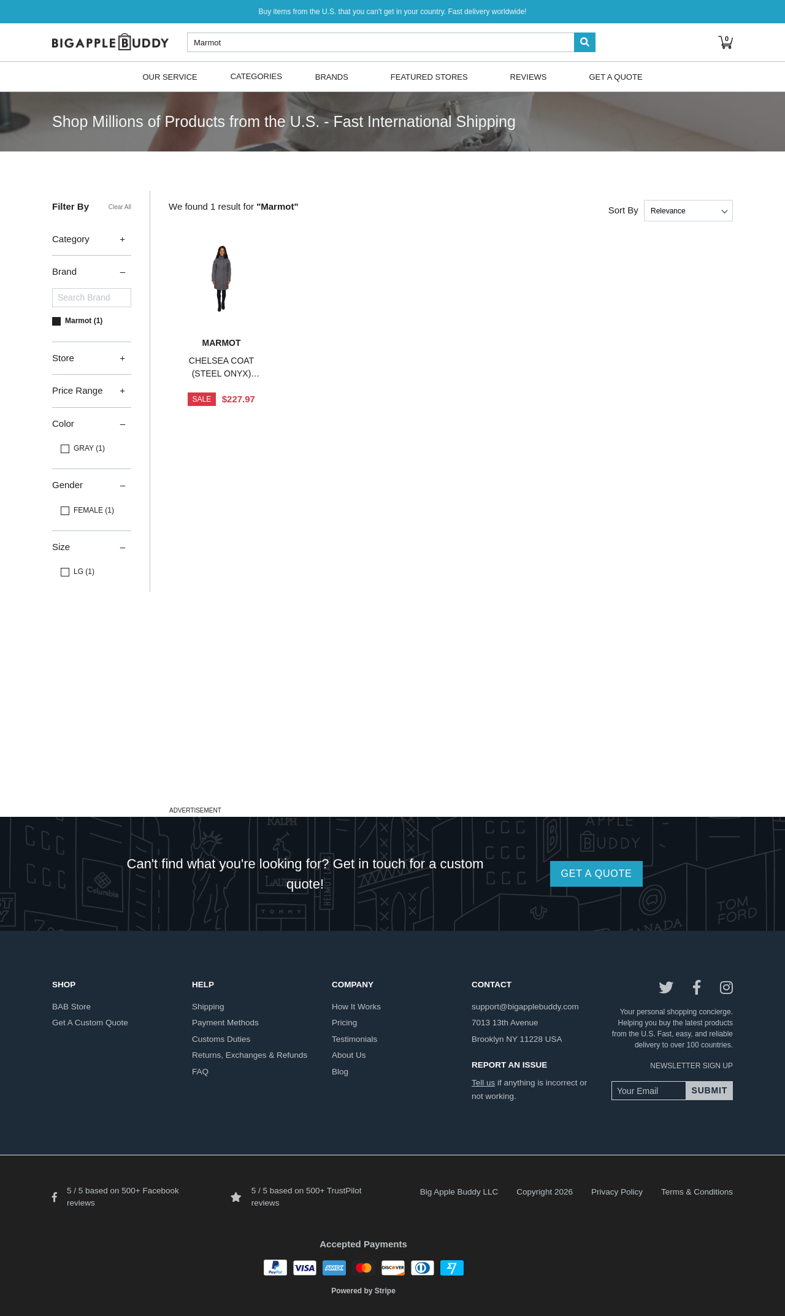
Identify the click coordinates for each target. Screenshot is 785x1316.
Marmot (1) (83, 320)
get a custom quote (90, 1022)
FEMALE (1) (94, 510)
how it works (356, 1006)
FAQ (200, 1071)
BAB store (71, 1006)
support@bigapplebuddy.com (525, 1006)
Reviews (528, 76)
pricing (344, 1022)
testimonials (354, 1039)
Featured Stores (429, 76)
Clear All (120, 207)
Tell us (483, 1082)
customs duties (221, 1039)
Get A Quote (615, 76)
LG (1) (84, 571)
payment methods (225, 1022)
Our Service (169, 76)
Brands (331, 76)
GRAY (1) (89, 448)
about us (349, 1055)
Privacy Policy (617, 1191)
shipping (208, 1006)
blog (340, 1071)
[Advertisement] (392, 717)
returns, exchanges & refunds (249, 1055)
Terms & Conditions (697, 1191)
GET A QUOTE (596, 873)
